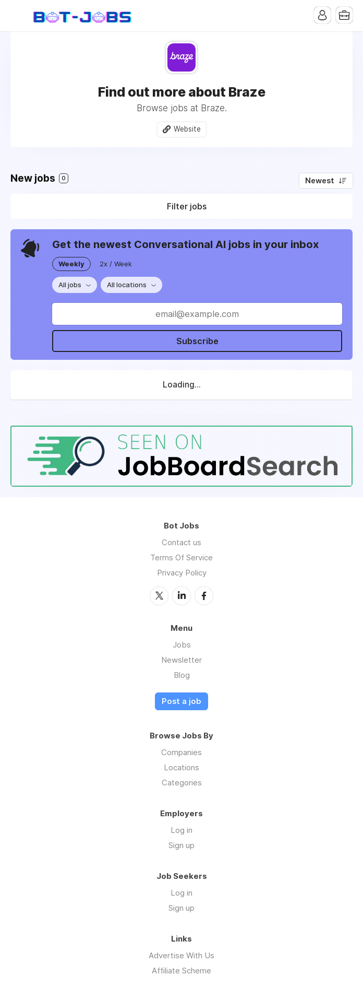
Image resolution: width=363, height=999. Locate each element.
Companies (181, 752)
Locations (181, 767)
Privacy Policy (182, 573)
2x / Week (116, 264)
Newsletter (181, 660)
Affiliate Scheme (181, 971)
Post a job (181, 701)
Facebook (204, 596)
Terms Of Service (181, 557)
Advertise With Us (181, 955)
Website (187, 129)
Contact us (181, 542)
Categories (182, 783)
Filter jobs (187, 206)
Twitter (159, 596)
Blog (182, 675)
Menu (18, 15)
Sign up (181, 845)
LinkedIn (181, 596)
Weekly (71, 264)
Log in (181, 830)
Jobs (182, 645)
